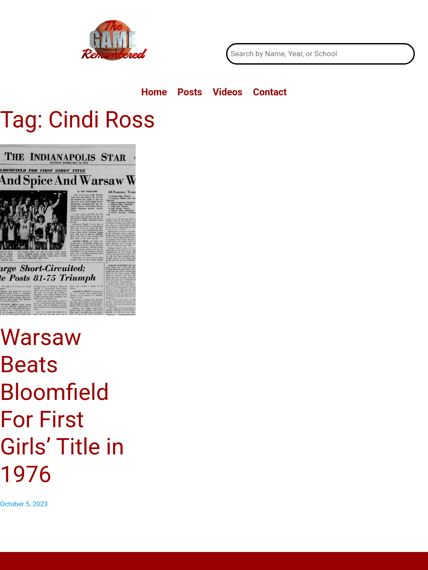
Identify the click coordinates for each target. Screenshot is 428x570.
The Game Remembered (320, 22)
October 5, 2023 (24, 504)
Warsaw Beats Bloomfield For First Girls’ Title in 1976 (62, 406)
